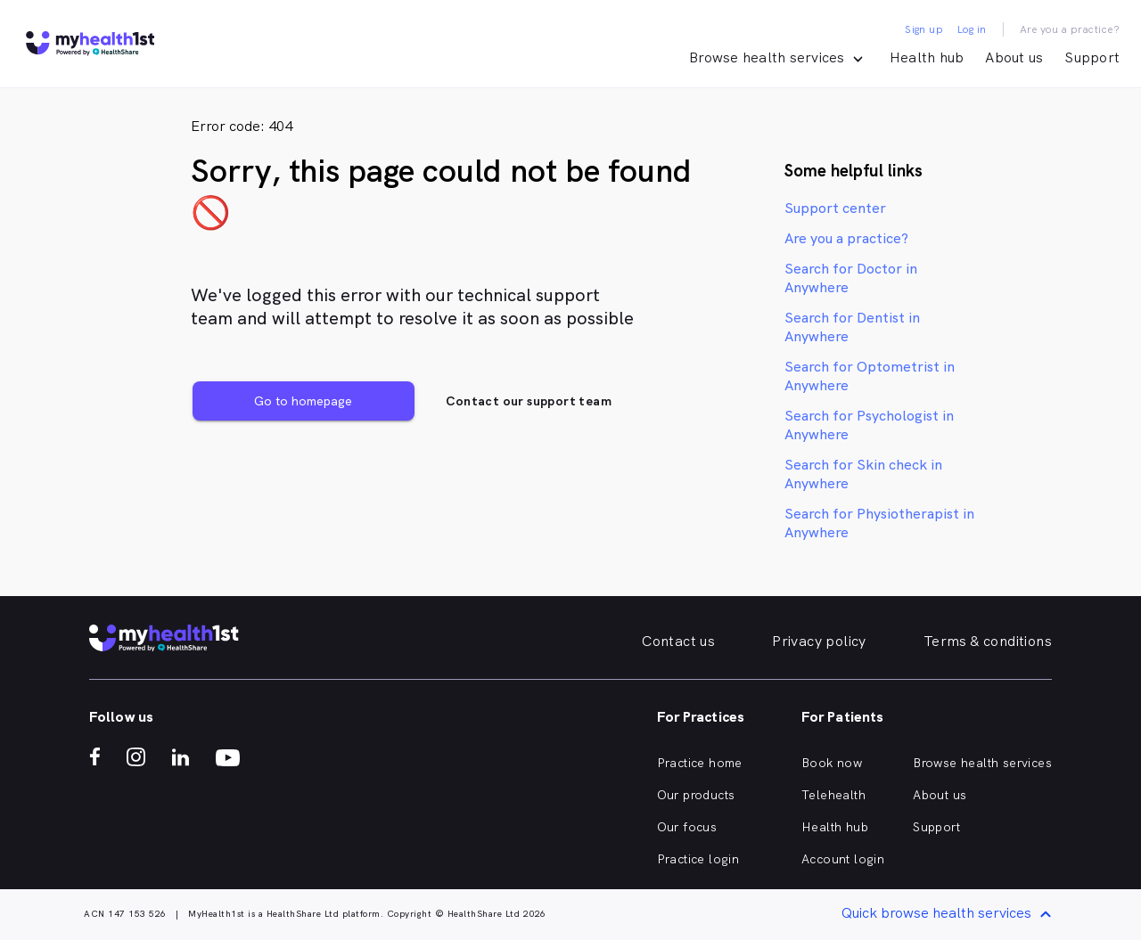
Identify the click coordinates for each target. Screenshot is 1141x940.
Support (1092, 57)
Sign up (924, 29)
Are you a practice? (1070, 29)
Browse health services (982, 763)
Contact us (678, 641)
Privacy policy (819, 641)
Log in (971, 29)
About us (1014, 57)
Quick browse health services (949, 914)
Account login (842, 859)
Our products (696, 795)
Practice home (700, 763)
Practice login (698, 859)
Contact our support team (529, 401)
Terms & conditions (987, 641)
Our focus (687, 827)
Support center (835, 208)
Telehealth (833, 795)
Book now (831, 763)
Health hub (927, 57)
